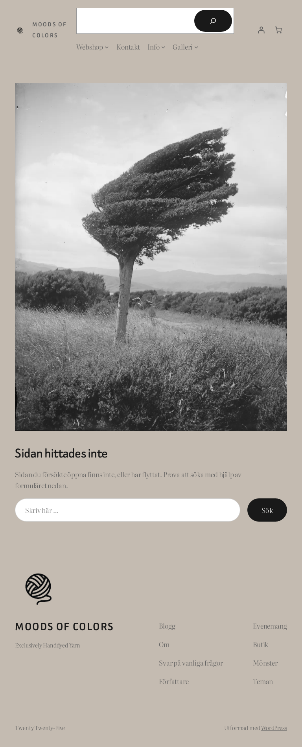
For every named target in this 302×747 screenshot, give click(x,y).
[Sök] (213, 21)
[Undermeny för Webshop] (107, 47)
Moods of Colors (64, 626)
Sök (267, 510)
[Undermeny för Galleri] (196, 47)
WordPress (274, 727)
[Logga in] (261, 30)
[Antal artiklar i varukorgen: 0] (278, 30)
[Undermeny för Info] (163, 47)
